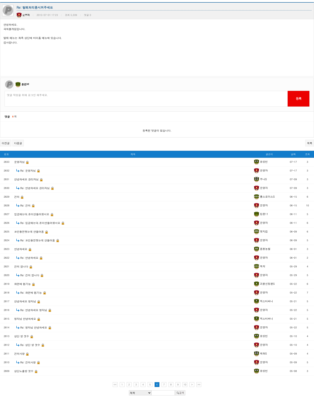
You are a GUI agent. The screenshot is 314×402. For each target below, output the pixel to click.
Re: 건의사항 (28, 362)
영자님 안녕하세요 (25, 319)
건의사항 (20, 353)
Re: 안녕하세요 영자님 (34, 310)
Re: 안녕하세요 (29, 258)
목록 (309, 143)
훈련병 (25, 84)
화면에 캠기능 (23, 284)
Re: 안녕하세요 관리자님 (35, 188)
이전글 (6, 143)
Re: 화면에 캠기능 (31, 292)
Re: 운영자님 (28, 170)
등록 (298, 98)
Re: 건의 (25, 205)
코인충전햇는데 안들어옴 (29, 231)
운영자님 (20, 162)
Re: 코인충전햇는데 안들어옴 (38, 240)
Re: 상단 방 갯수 (30, 345)
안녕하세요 (21, 249)
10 (185, 384)
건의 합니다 (21, 266)
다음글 (18, 143)
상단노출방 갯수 (24, 371)
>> (198, 384)
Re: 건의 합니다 (30, 275)
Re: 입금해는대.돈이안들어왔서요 (40, 223)
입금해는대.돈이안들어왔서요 (32, 214)
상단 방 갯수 (22, 336)
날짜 (293, 154)
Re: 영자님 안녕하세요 (34, 327)
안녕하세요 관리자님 (26, 179)
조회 (307, 154)
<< (115, 384)
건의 (17, 196)
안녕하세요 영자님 (25, 301)
